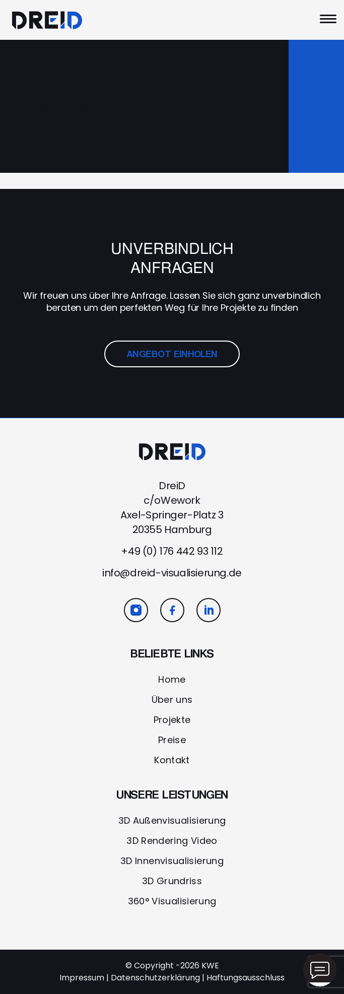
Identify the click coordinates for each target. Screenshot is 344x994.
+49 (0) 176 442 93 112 (172, 551)
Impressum (81, 977)
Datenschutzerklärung (155, 977)
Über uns (172, 699)
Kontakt (172, 760)
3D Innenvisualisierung (172, 860)
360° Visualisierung (172, 901)
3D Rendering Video (171, 840)
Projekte (172, 719)
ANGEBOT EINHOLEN (172, 354)
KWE (210, 965)
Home (171, 679)
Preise (172, 740)
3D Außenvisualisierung (172, 820)
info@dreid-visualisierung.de (172, 573)
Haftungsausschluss (246, 977)
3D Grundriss (172, 881)
